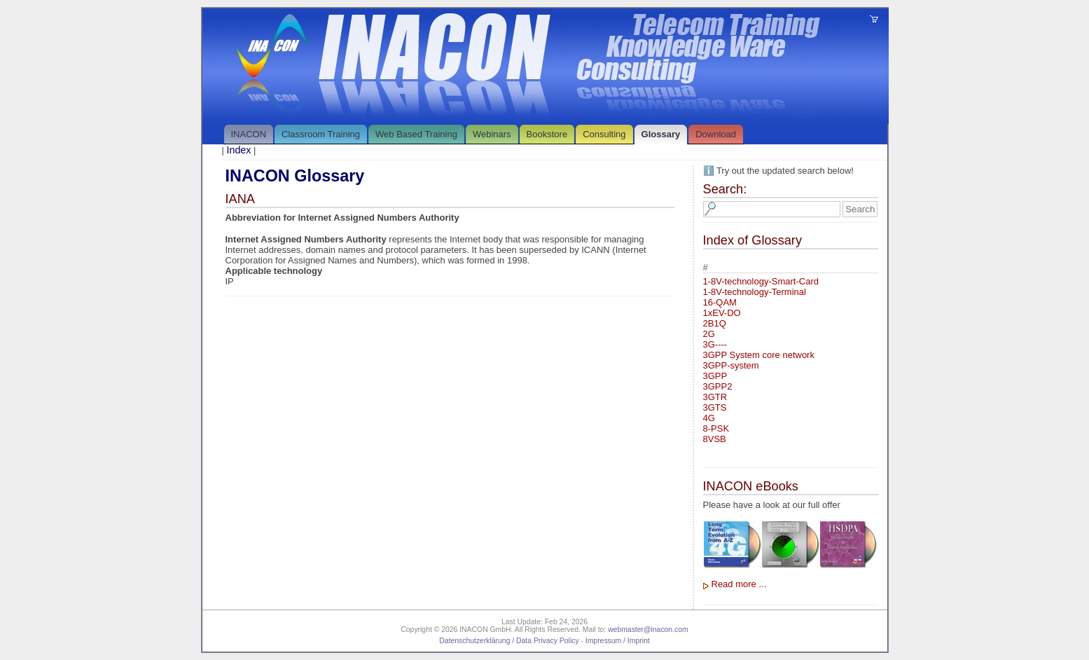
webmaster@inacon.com (648, 629)
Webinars (492, 134)
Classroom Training (321, 134)
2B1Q (714, 323)
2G (709, 334)
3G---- (715, 344)
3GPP (715, 376)
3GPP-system (731, 365)
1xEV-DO (722, 313)
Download (715, 134)
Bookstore (547, 134)
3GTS (715, 407)
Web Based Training (416, 134)
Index (239, 150)
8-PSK (716, 428)
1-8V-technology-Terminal (754, 292)
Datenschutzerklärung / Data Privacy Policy (508, 641)
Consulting (604, 134)
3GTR (715, 397)
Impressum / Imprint (617, 641)
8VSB (714, 439)
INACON (249, 134)
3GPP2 (718, 386)
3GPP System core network (758, 355)
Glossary (661, 134)
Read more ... (739, 584)
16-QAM (720, 302)
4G (709, 418)
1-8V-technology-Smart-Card (761, 281)
